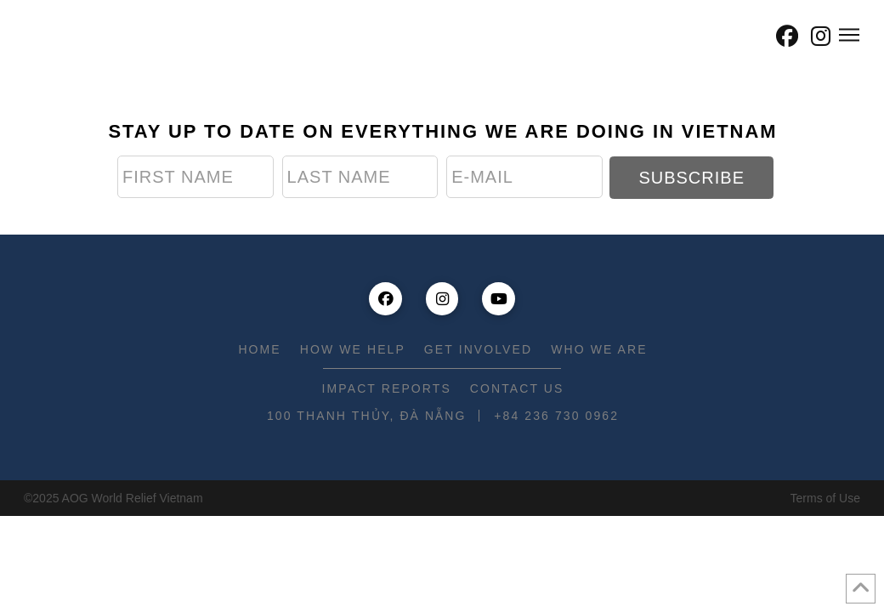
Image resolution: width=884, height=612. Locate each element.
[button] (749, 35)
